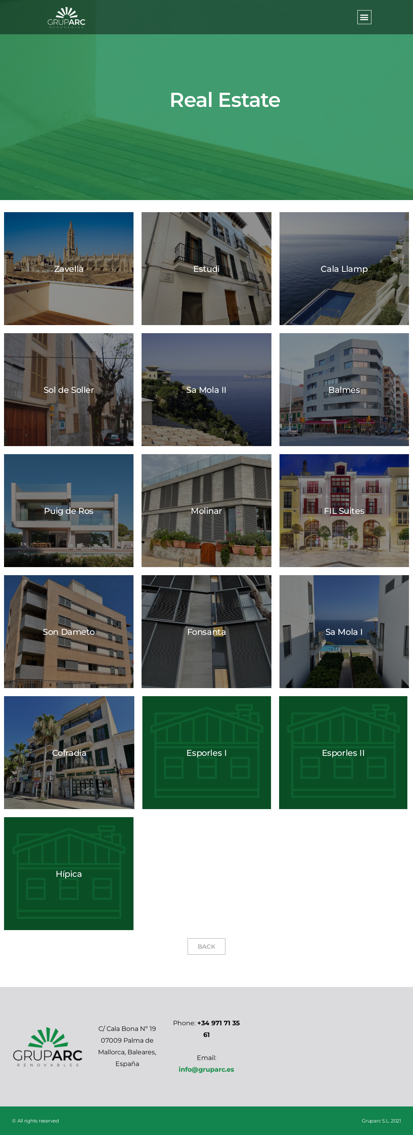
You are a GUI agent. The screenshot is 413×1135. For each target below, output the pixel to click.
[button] (364, 17)
